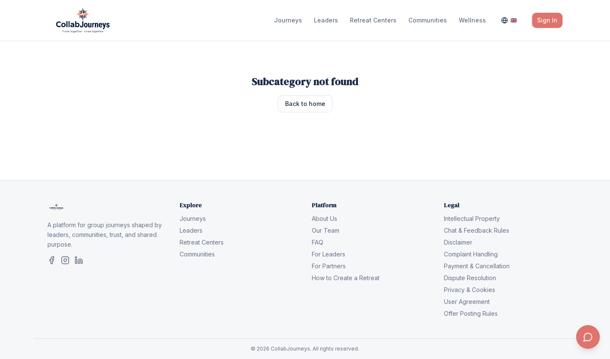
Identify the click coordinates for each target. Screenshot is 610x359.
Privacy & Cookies (469, 289)
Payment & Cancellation (477, 266)
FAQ (317, 242)
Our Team (325, 230)
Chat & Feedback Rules (476, 230)
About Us (324, 218)
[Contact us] (588, 337)
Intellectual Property (472, 218)
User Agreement (467, 301)
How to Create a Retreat (346, 277)
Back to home (305, 103)
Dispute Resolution (470, 277)
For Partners (329, 266)
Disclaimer (458, 242)
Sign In (547, 20)
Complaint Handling (471, 254)
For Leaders (328, 254)
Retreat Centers (373, 20)
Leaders (326, 20)
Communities (427, 20)
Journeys (288, 20)
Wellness (472, 20)
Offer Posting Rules (471, 313)
